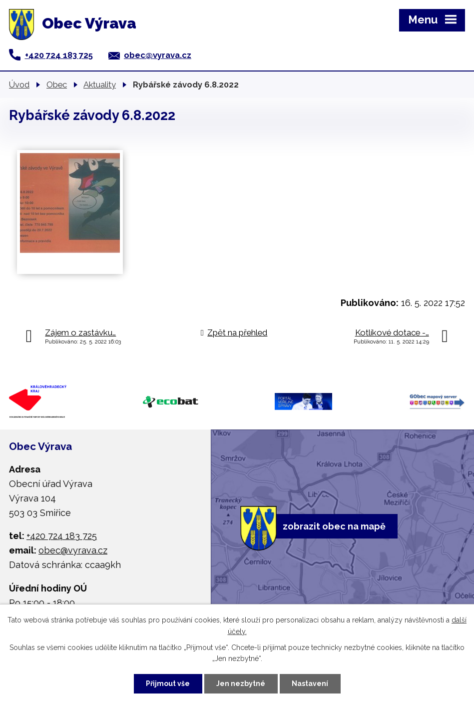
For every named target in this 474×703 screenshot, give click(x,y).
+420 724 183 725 (59, 55)
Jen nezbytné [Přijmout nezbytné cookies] (240, 684)
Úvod (19, 85)
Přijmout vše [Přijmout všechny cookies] (168, 684)
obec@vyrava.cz (157, 55)
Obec (56, 85)
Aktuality (99, 85)
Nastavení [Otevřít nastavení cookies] (310, 684)
